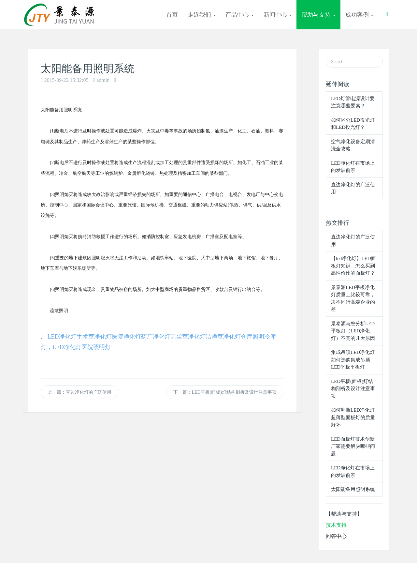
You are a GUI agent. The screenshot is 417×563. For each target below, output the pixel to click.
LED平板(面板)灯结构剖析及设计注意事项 (353, 389)
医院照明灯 (96, 347)
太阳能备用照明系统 (353, 489)
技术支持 (336, 525)
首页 (172, 14)
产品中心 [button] (239, 14)
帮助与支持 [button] (318, 14)
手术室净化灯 (94, 336)
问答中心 (336, 536)
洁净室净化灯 (223, 336)
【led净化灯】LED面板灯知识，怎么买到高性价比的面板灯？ (353, 266)
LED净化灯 (62, 336)
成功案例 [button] (359, 14)
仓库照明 (252, 336)
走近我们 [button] (202, 14)
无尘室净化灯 (188, 336)
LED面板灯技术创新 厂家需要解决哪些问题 (353, 446)
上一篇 (79, 392)
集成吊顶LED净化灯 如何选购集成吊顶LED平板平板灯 (353, 360)
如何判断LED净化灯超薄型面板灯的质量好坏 (353, 417)
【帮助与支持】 (344, 514)
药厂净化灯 (155, 336)
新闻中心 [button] (278, 14)
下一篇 (225, 392)
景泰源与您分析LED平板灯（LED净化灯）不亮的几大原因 (353, 331)
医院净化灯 (126, 336)
